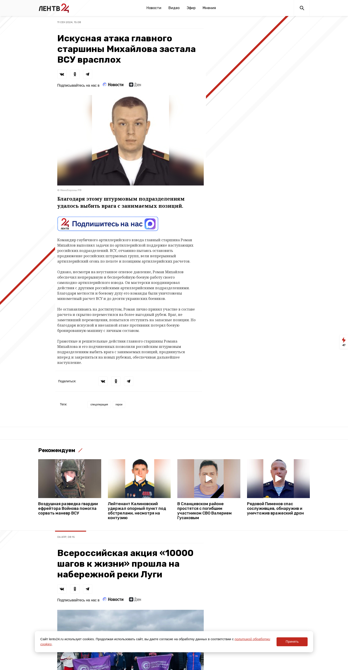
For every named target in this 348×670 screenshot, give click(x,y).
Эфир (191, 8)
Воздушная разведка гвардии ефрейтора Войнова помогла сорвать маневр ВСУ (68, 509)
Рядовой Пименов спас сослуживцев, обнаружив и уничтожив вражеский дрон (275, 509)
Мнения (209, 8)
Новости (153, 8)
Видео (174, 8)
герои (119, 404)
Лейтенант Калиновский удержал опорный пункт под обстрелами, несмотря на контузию (137, 511)
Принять (292, 641)
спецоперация (99, 404)
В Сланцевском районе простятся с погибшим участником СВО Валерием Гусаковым (204, 511)
